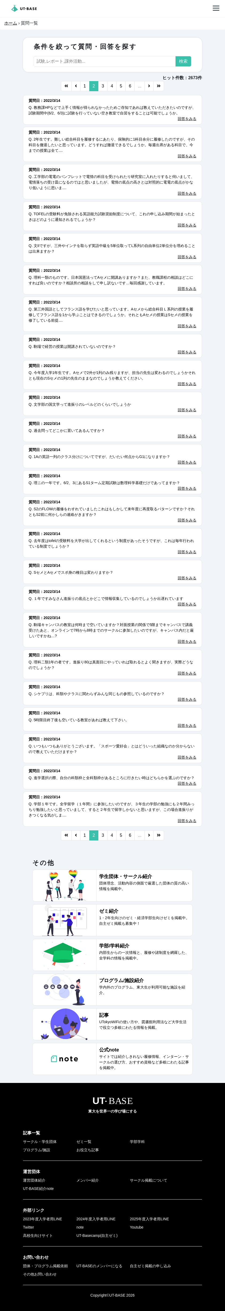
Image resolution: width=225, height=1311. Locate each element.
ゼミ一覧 (83, 1141)
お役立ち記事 (87, 1150)
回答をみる (187, 119)
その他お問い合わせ (40, 1274)
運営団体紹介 (34, 1180)
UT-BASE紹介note (38, 1188)
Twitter (28, 1227)
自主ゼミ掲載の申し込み (150, 1266)
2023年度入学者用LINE (42, 1219)
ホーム (10, 23)
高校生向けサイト (38, 1235)
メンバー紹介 (87, 1180)
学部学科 (137, 1141)
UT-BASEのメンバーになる (99, 1266)
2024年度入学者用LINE (95, 1219)
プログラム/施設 (36, 1150)
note (80, 1227)
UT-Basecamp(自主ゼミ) (97, 1235)
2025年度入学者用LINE (149, 1219)
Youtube (136, 1227)
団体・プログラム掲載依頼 (45, 1266)
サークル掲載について (148, 1180)
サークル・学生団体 (40, 1141)
